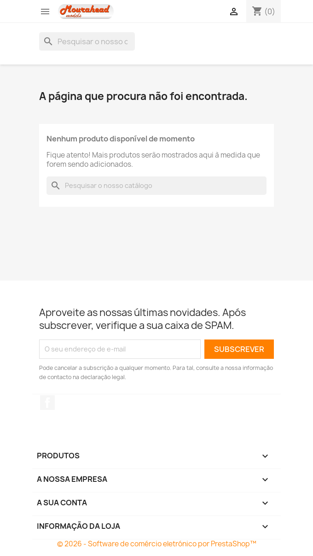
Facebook (47, 402)
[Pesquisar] (87, 41)
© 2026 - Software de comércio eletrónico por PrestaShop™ (156, 544)
